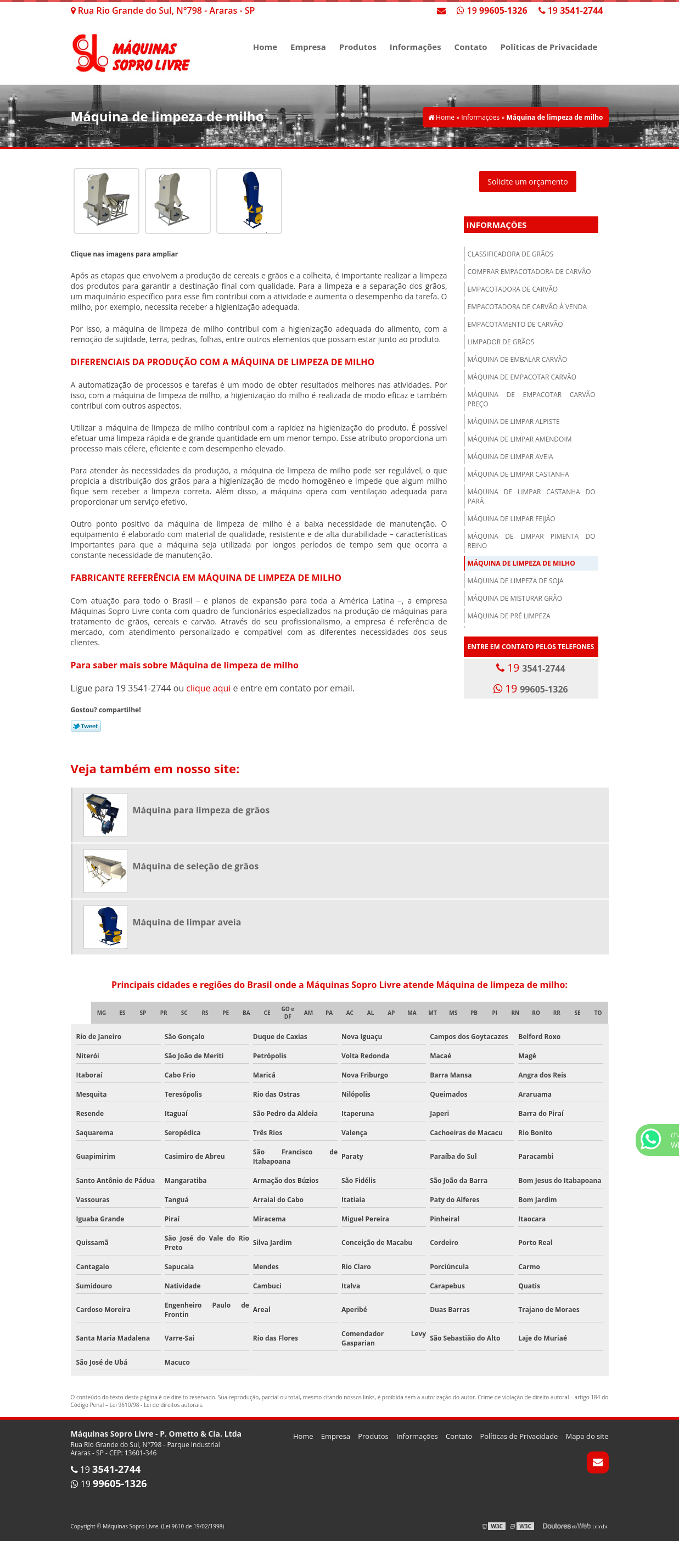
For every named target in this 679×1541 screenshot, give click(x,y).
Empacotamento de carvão (515, 324)
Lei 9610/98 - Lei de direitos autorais (156, 1405)
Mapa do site (586, 1436)
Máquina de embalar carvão (518, 359)
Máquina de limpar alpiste (514, 421)
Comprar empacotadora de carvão (529, 271)
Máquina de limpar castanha (518, 474)
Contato (470, 46)
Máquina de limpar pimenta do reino (532, 541)
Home (265, 46)
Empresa (308, 46)
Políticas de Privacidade (549, 46)
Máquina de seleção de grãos (196, 866)
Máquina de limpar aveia (510, 456)
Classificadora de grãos (511, 254)
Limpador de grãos (501, 342)
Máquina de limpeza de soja (516, 580)
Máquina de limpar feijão (511, 518)
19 (570, 10)
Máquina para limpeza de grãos (201, 810)
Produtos (358, 46)
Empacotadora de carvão (513, 289)
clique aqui (208, 688)
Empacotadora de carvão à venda (527, 306)
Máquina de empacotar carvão (522, 377)
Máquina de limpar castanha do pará (532, 496)
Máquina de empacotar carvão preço (532, 399)
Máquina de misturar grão (515, 598)
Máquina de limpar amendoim (520, 439)
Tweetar (86, 726)
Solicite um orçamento (527, 181)
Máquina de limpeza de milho (521, 563)
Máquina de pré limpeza (509, 616)
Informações (415, 46)
